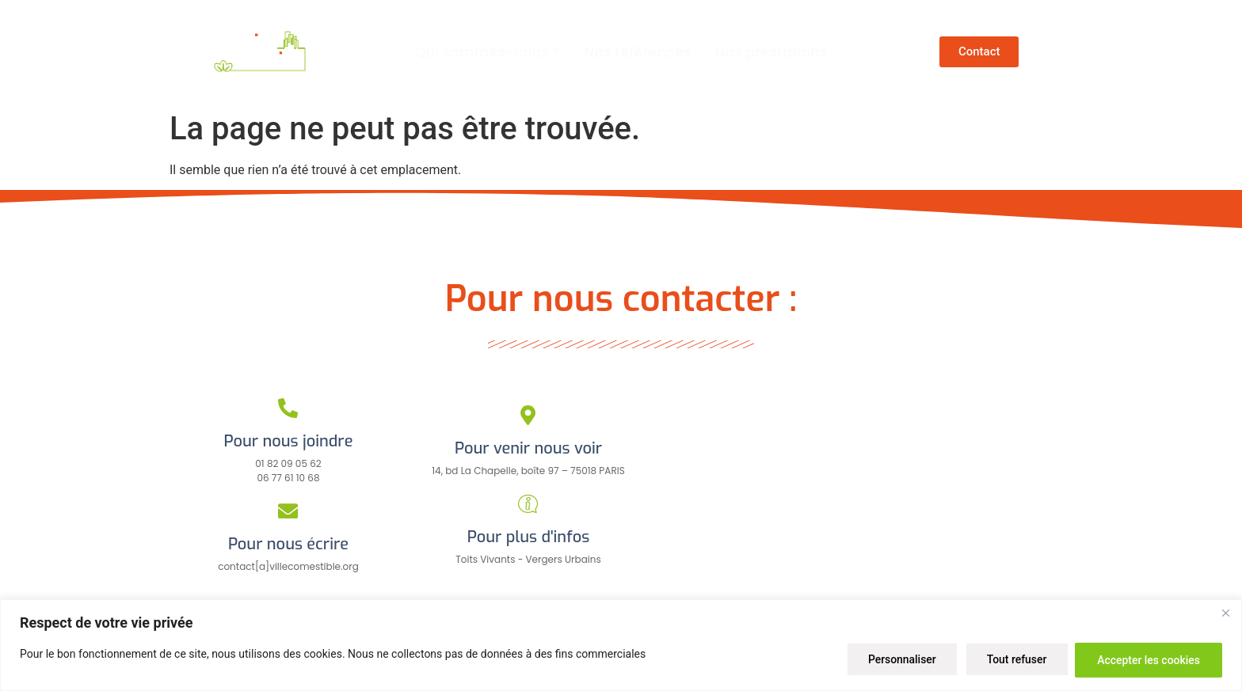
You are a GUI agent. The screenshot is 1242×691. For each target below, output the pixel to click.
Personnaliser (897, 660)
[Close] (1225, 613)
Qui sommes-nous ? (488, 52)
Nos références (638, 52)
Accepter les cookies (1147, 660)
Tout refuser (1013, 660)
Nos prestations (771, 52)
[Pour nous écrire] (289, 511)
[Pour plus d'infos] (528, 504)
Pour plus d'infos (528, 537)
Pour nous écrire (288, 544)
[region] (621, 645)
